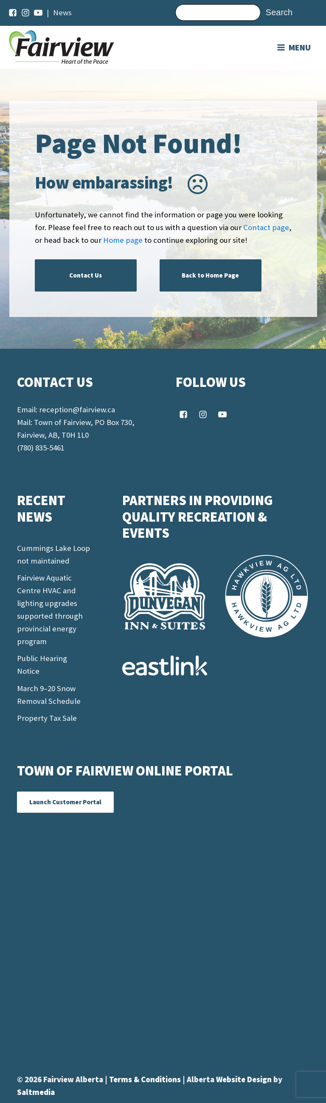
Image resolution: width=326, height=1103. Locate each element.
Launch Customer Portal (65, 802)
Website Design (244, 1079)
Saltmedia (36, 1092)
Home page (123, 240)
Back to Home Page (210, 275)
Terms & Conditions (146, 1079)
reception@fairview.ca (77, 409)
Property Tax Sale (47, 718)
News (62, 12)
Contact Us (85, 275)
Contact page (266, 227)
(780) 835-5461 (41, 448)
